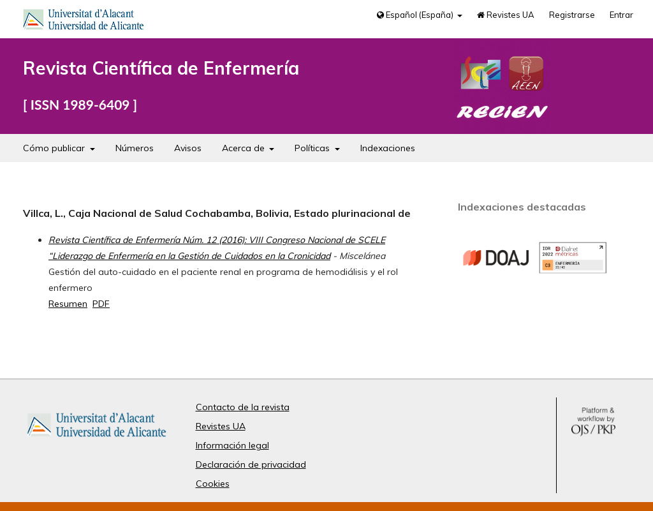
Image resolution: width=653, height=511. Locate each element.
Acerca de (244, 148)
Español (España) (416, 15)
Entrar (621, 15)
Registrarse (572, 15)
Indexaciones (387, 148)
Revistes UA (505, 15)
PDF (101, 303)
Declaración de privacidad (251, 464)
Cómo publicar (55, 148)
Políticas (313, 148)
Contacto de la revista (243, 407)
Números (134, 148)
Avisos (188, 148)
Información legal (232, 445)
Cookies (213, 483)
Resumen (67, 303)
